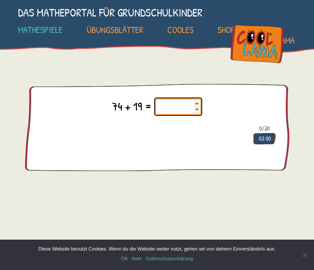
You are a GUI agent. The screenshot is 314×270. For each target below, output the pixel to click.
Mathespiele (40, 30)
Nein (137, 258)
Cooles (180, 30)
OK (124, 258)
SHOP (226, 30)
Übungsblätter (115, 30)
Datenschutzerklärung (169, 258)
